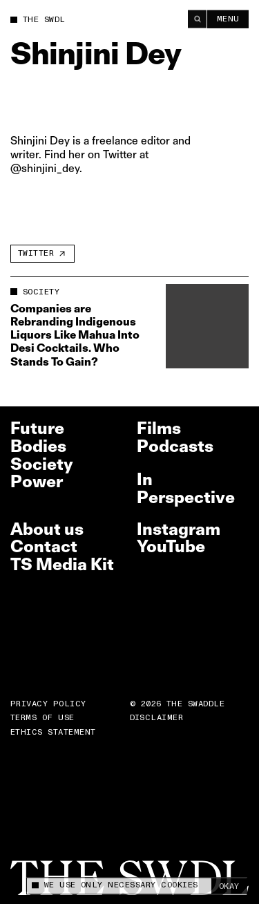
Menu (228, 18)
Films (159, 428)
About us (47, 529)
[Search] (197, 19)
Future (37, 428)
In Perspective (186, 488)
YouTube (171, 546)
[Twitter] (42, 254)
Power (36, 481)
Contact (43, 546)
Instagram (178, 529)
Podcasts (175, 446)
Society (41, 464)
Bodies (38, 446)
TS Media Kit (62, 564)
